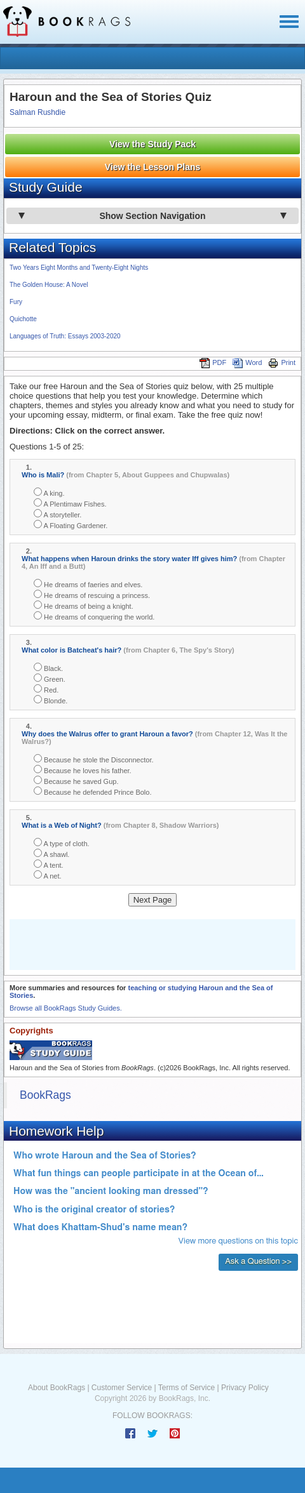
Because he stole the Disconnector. (94, 759)
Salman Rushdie (37, 112)
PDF (213, 362)
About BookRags (56, 1387)
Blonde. (50, 700)
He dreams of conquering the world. (94, 616)
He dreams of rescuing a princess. (92, 594)
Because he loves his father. (83, 769)
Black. (48, 667)
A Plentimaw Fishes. (70, 503)
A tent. (49, 864)
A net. (48, 875)
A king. (49, 492)
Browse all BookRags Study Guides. (66, 1008)
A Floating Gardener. (70, 524)
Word (247, 362)
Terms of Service (186, 1387)
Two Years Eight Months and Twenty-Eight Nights (79, 267)
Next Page (152, 900)
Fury (16, 301)
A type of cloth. (62, 842)
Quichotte (23, 318)
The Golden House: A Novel (49, 284)
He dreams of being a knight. (83, 605)
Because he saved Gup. (76, 780)
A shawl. (51, 853)
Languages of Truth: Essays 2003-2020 (65, 336)
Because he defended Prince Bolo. (92, 791)
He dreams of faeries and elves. (88, 583)
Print (281, 362)
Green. (49, 678)
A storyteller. (57, 514)
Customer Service (122, 1387)
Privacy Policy (245, 1387)
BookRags (45, 1095)
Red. (46, 689)
